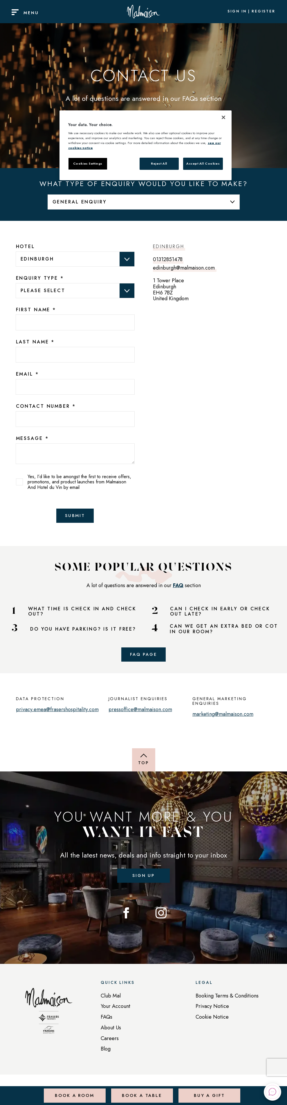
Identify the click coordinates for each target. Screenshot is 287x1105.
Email (27, 374)
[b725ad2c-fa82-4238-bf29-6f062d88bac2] (75, 386)
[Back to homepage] (49, 1018)
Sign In (237, 12)
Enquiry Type (40, 278)
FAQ (178, 587)
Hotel (25, 246)
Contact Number (46, 406)
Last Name (35, 342)
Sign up (143, 879)
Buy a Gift (208, 1091)
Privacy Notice (212, 1011)
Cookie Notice (212, 1021)
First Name (36, 309)
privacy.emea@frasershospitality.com (57, 712)
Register (263, 12)
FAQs (106, 1021)
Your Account (115, 1011)
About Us (111, 1032)
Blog (106, 1053)
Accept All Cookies (203, 163)
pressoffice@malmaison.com (140, 712)
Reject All (159, 163)
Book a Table (141, 1092)
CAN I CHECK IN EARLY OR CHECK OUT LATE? (220, 613)
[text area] (75, 453)
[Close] (223, 117)
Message (32, 438)
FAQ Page (143, 656)
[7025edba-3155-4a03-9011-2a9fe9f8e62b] (75, 354)
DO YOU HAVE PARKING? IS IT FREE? (83, 630)
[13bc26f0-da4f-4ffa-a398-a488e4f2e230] (75, 322)
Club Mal (111, 1000)
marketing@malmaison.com (222, 717)
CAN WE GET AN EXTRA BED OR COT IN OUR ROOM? (224, 630)
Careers (110, 1043)
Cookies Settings (87, 163)
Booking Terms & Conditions (227, 1000)
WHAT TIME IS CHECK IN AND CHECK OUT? (82, 613)
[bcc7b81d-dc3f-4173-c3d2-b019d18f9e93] (75, 419)
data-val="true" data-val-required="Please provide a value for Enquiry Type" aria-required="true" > (75, 290)
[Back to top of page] (143, 763)
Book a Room (73, 1092)
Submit (75, 516)
